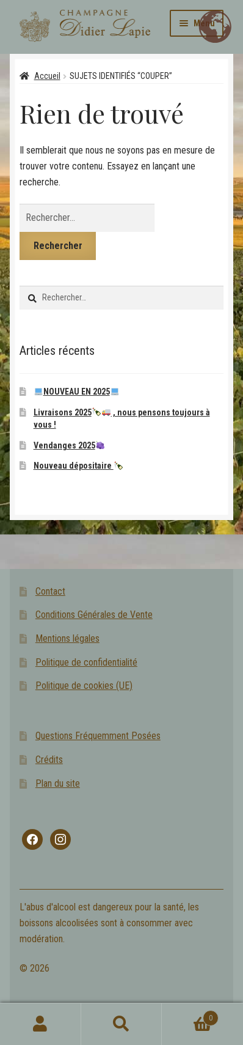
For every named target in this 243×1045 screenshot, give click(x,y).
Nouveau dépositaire (78, 465)
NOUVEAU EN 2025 (76, 391)
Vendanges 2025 (69, 445)
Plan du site (57, 783)
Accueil (47, 76)
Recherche (121, 1024)
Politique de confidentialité (86, 662)
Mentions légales (67, 638)
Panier (190, 1015)
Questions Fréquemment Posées (98, 736)
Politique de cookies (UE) (83, 685)
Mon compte (40, 1024)
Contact (50, 591)
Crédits (49, 759)
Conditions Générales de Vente (94, 614)
